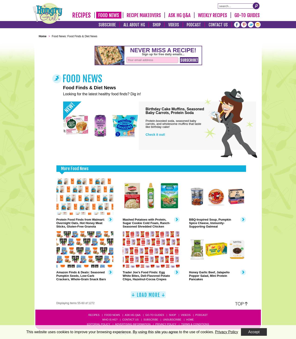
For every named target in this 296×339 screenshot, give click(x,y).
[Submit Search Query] (256, 5)
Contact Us (218, 24)
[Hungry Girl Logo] (47, 13)
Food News (108, 15)
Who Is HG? (109, 319)
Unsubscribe (172, 319)
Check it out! (155, 134)
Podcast (194, 24)
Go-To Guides (247, 15)
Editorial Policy (98, 324)
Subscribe (107, 24)
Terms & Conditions (195, 324)
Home (190, 319)
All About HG (134, 24)
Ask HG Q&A (179, 15)
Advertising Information (133, 324)
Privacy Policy (165, 324)
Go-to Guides (154, 315)
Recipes (81, 15)
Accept (254, 332)
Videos (173, 24)
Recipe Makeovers (144, 15)
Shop (157, 24)
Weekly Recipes (212, 15)
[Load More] (148, 296)
